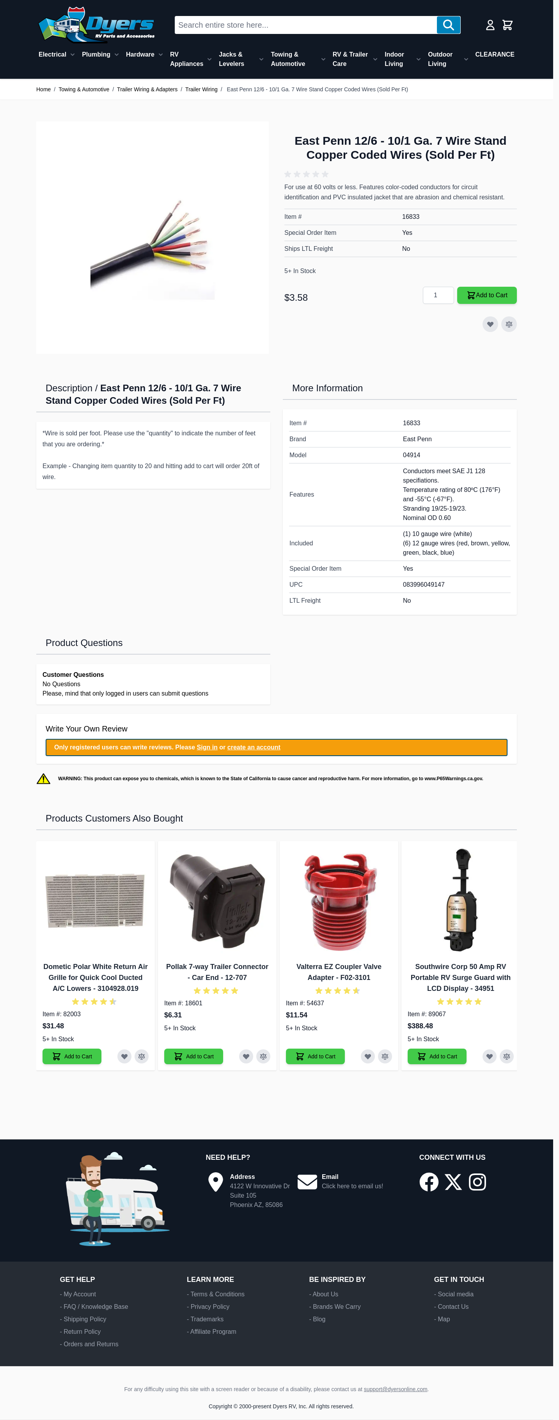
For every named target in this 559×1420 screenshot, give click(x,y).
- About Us (323, 1294)
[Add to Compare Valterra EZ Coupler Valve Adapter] (385, 1056)
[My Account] (490, 25)
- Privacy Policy (208, 1306)
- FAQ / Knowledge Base (94, 1306)
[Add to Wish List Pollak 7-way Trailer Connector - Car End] (246, 1056)
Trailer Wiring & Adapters (147, 89)
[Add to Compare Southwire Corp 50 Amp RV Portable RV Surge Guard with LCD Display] (507, 1056)
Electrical (52, 54)
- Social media (454, 1294)
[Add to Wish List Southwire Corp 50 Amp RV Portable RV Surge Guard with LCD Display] (490, 1056)
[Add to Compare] (509, 324)
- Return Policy (80, 1331)
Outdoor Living (440, 59)
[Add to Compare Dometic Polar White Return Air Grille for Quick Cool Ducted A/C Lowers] (142, 1056)
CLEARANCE (495, 54)
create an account (253, 747)
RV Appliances (186, 59)
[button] (307, 174)
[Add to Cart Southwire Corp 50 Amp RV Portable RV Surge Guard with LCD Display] (437, 1056)
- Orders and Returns (89, 1344)
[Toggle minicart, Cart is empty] (507, 25)
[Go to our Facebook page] (429, 1182)
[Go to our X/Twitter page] (453, 1182)
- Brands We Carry (334, 1306)
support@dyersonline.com (396, 1389)
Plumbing (96, 54)
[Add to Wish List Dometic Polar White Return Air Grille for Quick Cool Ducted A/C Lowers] (124, 1056)
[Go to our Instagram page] (477, 1182)
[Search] (448, 25)
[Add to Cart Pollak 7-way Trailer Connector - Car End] (193, 1056)
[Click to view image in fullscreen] (152, 237)
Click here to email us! (352, 1186)
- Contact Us (451, 1306)
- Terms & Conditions (216, 1294)
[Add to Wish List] (490, 324)
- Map (442, 1319)
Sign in (207, 747)
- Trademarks (205, 1319)
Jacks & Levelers (231, 59)
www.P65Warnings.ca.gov (453, 778)
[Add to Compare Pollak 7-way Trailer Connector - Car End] (263, 1056)
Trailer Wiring (201, 89)
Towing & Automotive (288, 59)
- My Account (78, 1294)
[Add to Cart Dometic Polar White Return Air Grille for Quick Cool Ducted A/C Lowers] (72, 1056)
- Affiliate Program (211, 1331)
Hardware (140, 54)
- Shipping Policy (83, 1319)
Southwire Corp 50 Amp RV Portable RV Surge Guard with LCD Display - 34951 (461, 977)
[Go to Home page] (96, 25)
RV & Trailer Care (350, 59)
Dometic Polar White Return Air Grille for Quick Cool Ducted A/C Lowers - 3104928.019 (95, 977)
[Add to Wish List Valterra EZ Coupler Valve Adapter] (368, 1056)
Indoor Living (394, 59)
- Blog (317, 1319)
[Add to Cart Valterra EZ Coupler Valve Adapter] (315, 1056)
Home (43, 89)
